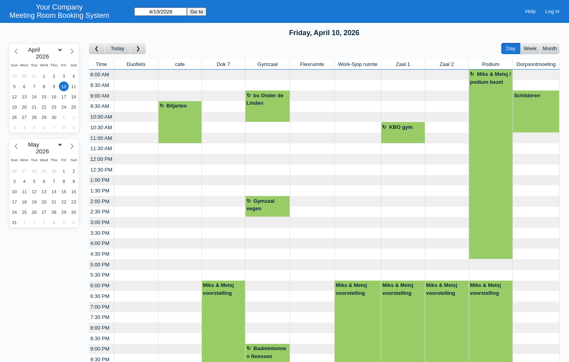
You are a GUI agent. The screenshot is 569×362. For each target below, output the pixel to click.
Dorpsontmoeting (536, 64)
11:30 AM (101, 148)
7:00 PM (99, 307)
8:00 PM (99, 328)
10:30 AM (101, 127)
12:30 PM (101, 170)
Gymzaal (267, 64)
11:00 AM (101, 138)
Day (510, 48)
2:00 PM (99, 201)
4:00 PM (99, 243)
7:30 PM (99, 317)
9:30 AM (99, 106)
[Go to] (160, 12)
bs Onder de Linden (265, 99)
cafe (180, 64)
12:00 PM (101, 159)
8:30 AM (99, 85)
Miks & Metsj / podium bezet (490, 78)
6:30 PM (99, 296)
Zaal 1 (403, 64)
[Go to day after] (138, 49)
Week (530, 48)
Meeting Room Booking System (59, 15)
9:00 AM (99, 96)
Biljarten (176, 106)
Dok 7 (223, 64)
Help (530, 11)
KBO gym (401, 127)
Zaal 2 (447, 64)
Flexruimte (312, 64)
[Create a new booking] (136, 75)
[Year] (44, 56)
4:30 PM (99, 254)
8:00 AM (99, 74)
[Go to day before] (97, 49)
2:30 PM (99, 212)
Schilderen (527, 95)
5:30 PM (99, 275)
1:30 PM (99, 191)
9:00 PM (99, 349)
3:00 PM (99, 222)
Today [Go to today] (117, 48)
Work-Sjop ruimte (357, 64)
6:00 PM (99, 285)
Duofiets (136, 64)
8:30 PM (99, 338)
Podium (490, 64)
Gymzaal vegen (261, 205)
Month (550, 48)
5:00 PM (99, 265)
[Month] (44, 49)
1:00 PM (99, 180)
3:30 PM (99, 233)
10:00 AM (101, 117)
